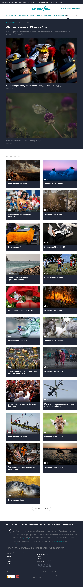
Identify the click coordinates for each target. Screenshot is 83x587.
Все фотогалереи (41, 509)
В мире (21, 15)
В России (15, 15)
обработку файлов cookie (28, 538)
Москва (46, 15)
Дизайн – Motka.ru (61, 575)
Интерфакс (41, 8)
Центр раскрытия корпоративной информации (46, 560)
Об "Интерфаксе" (20, 2)
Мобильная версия (7, 2)
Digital (51, 15)
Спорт (34, 15)
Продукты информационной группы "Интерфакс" (35, 547)
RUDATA (39, 558)
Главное (9, 15)
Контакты (9, 524)
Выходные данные (36, 577)
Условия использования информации (41, 575)
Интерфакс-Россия (43, 2)
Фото (68, 15)
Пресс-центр (33, 524)
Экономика (28, 15)
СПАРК (9, 556)
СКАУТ (9, 560)
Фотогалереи (11, 23)
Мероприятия (68, 524)
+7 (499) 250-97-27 (17, 543)
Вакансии (43, 524)
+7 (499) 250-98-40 (59, 541)
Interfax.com (31, 2)
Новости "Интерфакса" (43, 554)
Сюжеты (63, 15)
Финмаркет (54, 2)
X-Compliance (10, 558)
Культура (40, 15)
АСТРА (9, 563)
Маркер (9, 561)
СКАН (39, 556)
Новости (57, 15)
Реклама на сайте (54, 524)
